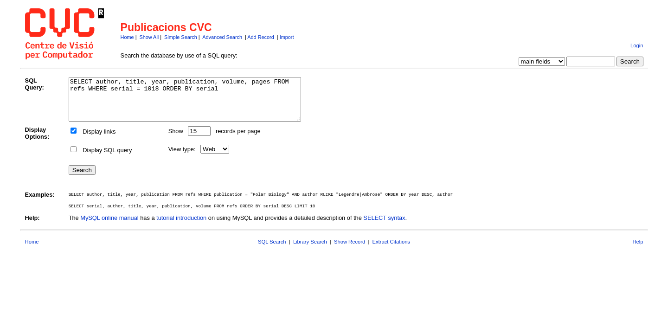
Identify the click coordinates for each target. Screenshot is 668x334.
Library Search (310, 250)
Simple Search (180, 37)
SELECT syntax (384, 226)
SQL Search (272, 250)
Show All (149, 37)
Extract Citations (391, 250)
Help (637, 250)
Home (127, 37)
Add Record (260, 37)
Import (287, 37)
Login (636, 45)
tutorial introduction (181, 226)
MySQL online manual (109, 226)
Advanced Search (222, 37)
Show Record (349, 250)
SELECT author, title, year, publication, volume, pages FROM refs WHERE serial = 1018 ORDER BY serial (199, 103)
